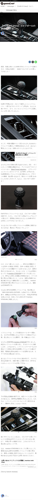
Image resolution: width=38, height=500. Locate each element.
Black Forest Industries (18, 169)
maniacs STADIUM (14, 273)
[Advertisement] (19, 51)
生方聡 (6, 32)
